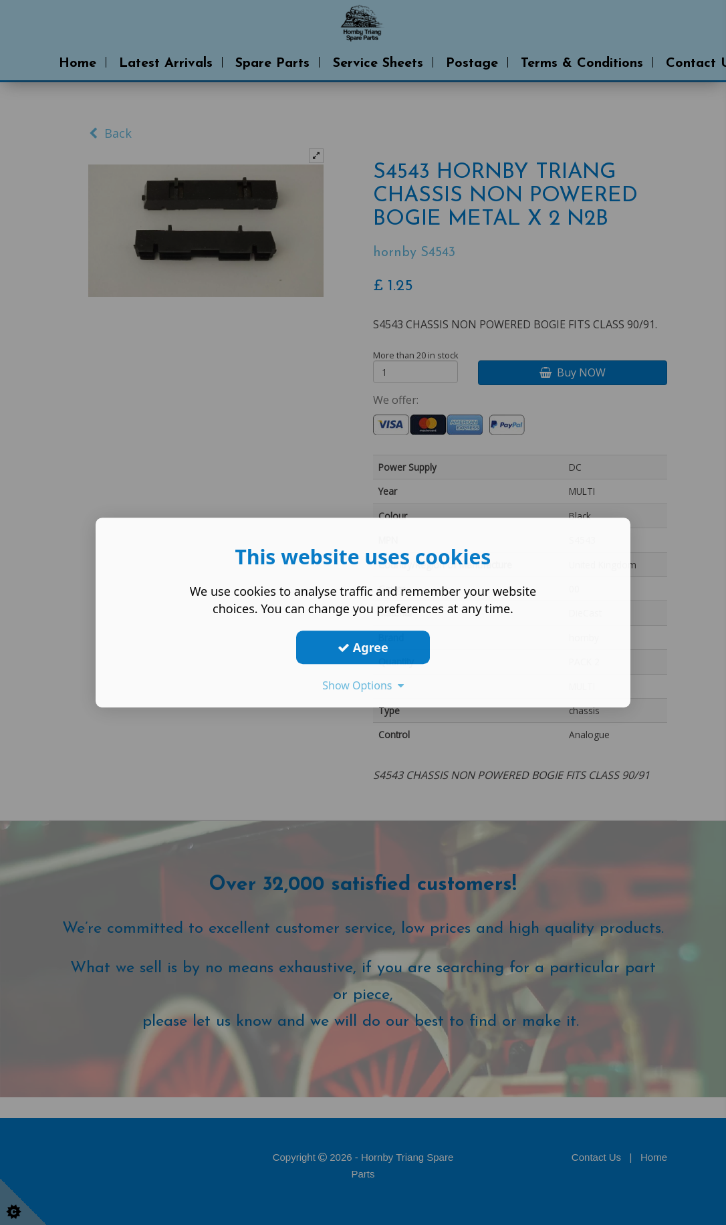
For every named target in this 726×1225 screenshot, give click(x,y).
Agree (363, 647)
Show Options (363, 685)
